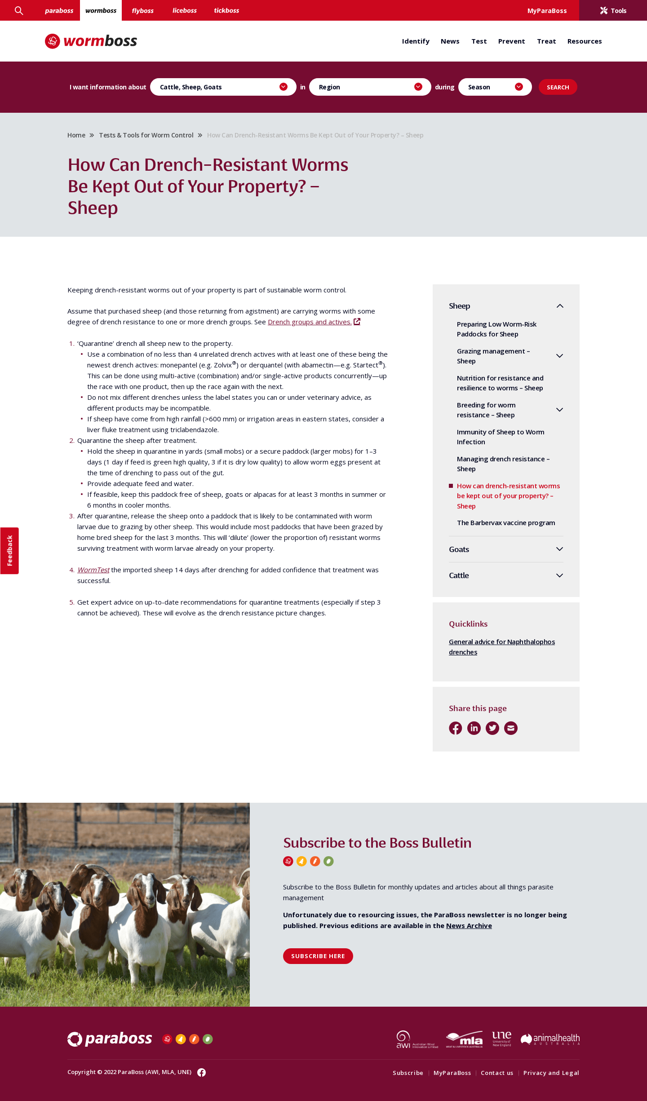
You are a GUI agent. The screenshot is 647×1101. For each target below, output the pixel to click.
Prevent (511, 40)
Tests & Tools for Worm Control (146, 135)
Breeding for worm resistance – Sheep (486, 410)
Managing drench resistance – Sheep (503, 463)
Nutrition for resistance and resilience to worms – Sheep (500, 383)
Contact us (497, 1073)
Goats (459, 549)
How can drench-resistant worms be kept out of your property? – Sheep (508, 495)
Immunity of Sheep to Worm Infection (501, 437)
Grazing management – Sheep (493, 356)
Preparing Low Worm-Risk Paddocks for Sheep (496, 329)
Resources (584, 40)
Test (479, 40)
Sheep (459, 305)
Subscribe (408, 1073)
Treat (546, 40)
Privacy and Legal (551, 1073)
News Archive (469, 925)
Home (76, 135)
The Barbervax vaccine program (506, 522)
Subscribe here (318, 956)
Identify (416, 40)
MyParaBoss (452, 1073)
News (450, 40)
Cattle (459, 575)
